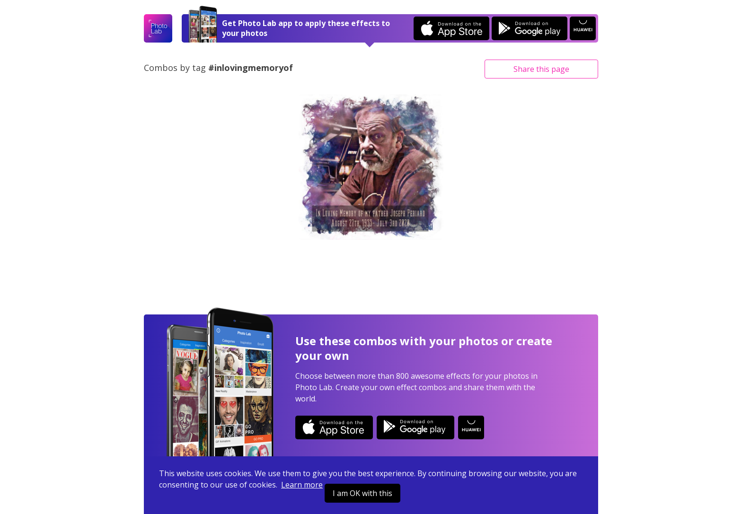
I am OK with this (362, 493)
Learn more (302, 484)
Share (541, 69)
